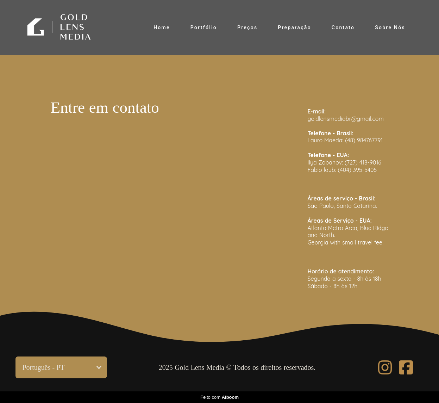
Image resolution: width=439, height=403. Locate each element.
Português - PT (44, 367)
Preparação (294, 27)
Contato (343, 27)
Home (161, 27)
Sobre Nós (390, 27)
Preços (247, 27)
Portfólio (203, 27)
